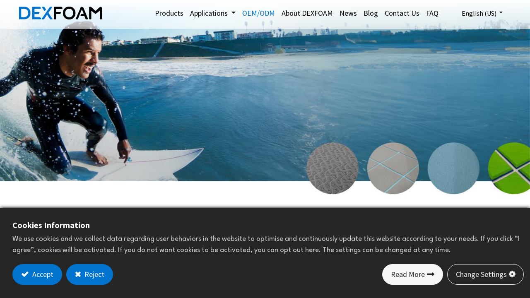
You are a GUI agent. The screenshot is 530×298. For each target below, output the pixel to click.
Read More (408, 274)
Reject (93, 274)
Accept (42, 274)
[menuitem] (169, 13)
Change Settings (481, 274)
